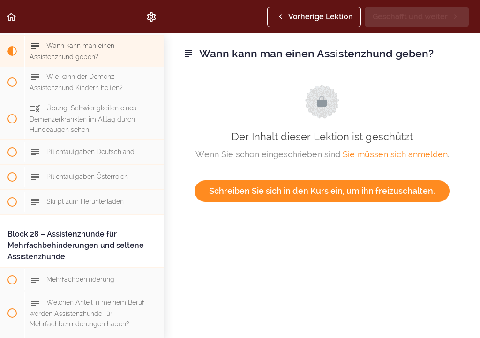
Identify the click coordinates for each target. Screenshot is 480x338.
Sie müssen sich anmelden (395, 154)
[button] (11, 16)
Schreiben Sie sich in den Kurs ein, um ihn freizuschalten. (322, 191)
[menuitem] (152, 16)
